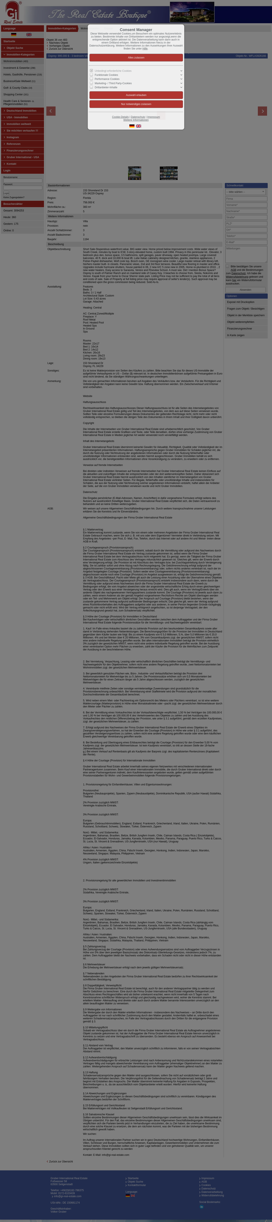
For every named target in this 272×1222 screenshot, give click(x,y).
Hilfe (145, 48)
